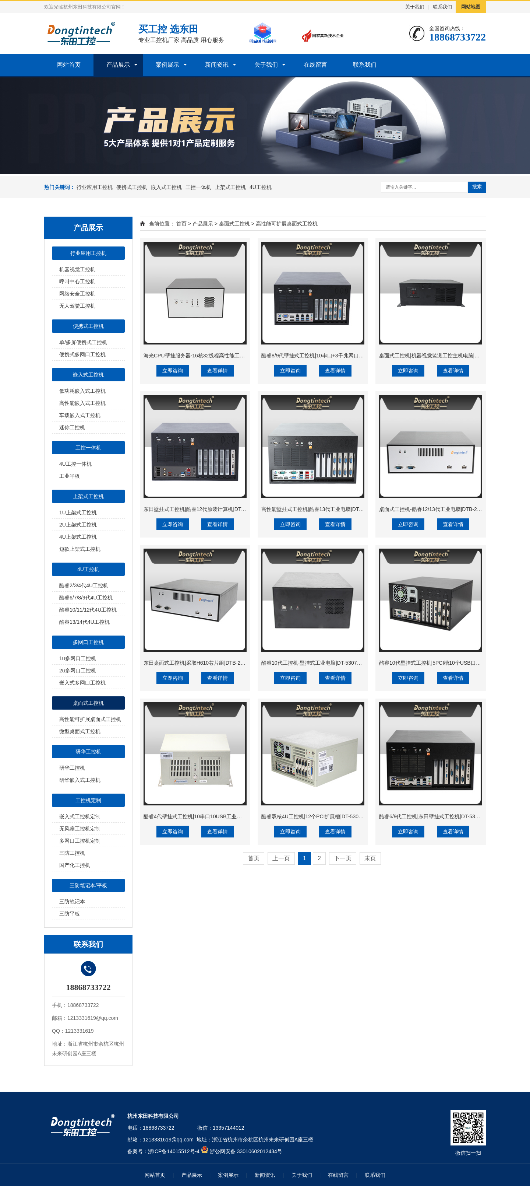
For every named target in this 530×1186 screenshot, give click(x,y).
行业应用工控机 (95, 187)
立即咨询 (172, 371)
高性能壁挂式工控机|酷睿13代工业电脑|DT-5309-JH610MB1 (330, 509)
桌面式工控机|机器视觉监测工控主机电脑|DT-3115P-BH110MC (451, 355)
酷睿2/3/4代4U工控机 (83, 585)
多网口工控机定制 (79, 841)
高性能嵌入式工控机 (82, 403)
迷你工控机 (72, 427)
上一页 (281, 858)
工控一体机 (198, 187)
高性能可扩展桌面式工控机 (90, 719)
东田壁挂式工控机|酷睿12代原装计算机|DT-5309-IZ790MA (210, 509)
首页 (181, 224)
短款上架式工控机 (79, 549)
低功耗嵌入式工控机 (82, 391)
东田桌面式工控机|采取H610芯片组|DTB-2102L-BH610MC (211, 663)
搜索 (477, 186)
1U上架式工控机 (78, 512)
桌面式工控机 (88, 703)
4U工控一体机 (75, 464)
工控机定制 (88, 800)
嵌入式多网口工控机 (82, 683)
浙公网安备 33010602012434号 (246, 1151)
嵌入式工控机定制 (79, 816)
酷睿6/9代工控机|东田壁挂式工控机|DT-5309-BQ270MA (442, 816)
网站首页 (69, 65)
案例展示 (167, 65)
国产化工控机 (74, 865)
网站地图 (470, 7)
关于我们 (414, 7)
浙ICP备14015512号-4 (173, 1151)
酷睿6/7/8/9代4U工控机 (86, 598)
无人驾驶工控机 (77, 306)
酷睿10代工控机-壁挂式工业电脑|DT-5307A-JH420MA (323, 663)
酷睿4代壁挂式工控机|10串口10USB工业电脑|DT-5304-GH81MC (218, 816)
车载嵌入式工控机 (79, 415)
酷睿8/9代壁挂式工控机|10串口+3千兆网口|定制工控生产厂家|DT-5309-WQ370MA (355, 355)
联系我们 (442, 7)
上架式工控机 (230, 187)
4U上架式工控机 (78, 537)
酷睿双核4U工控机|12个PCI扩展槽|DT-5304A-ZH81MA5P (327, 816)
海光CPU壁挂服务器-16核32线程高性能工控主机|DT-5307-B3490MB (222, 355)
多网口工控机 (88, 642)
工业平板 (69, 476)
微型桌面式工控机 (79, 731)
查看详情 (217, 371)
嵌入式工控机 (166, 187)
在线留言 (315, 65)
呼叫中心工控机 (77, 281)
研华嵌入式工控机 (79, 780)
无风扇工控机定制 (79, 829)
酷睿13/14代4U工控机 (84, 622)
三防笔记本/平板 (88, 885)
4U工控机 (261, 187)
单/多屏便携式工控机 (83, 342)
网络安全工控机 (77, 294)
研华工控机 (88, 752)
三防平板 (69, 914)
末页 (370, 858)
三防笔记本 (72, 902)
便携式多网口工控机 (82, 354)
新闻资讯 (217, 65)
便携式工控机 (131, 187)
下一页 (342, 858)
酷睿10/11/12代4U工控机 (88, 610)
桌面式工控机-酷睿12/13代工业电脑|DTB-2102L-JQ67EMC (446, 509)
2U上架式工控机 (78, 525)
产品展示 (118, 65)
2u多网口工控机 (77, 671)
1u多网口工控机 (77, 658)
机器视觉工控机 (77, 269)
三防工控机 (72, 853)
